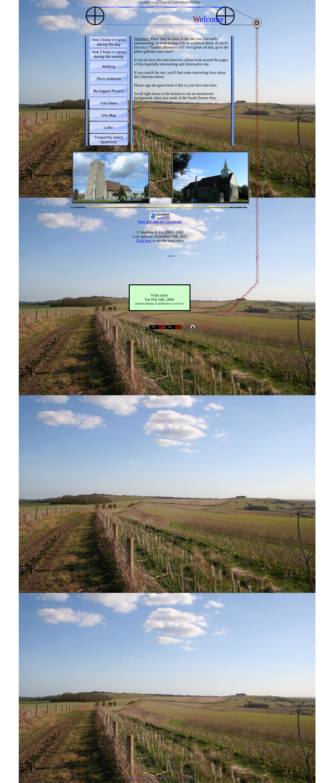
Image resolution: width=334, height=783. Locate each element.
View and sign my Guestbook (159, 222)
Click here (144, 241)
